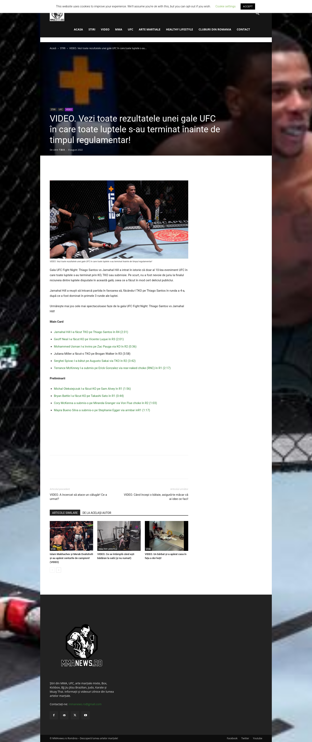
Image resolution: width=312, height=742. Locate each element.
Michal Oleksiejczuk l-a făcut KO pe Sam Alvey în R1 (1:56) (92, 388)
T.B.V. (62, 149)
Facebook (232, 738)
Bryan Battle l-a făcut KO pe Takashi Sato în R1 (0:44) (89, 396)
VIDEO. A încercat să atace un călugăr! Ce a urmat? (78, 497)
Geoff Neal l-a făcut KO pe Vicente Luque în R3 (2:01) (89, 339)
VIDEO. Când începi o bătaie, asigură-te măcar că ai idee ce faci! (156, 497)
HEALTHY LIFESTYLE (179, 29)
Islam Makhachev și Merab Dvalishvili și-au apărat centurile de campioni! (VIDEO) (71, 558)
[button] (257, 14)
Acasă (53, 48)
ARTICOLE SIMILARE (65, 512)
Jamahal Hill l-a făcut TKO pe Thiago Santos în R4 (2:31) (91, 332)
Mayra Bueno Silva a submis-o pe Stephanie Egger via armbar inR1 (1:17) (102, 410)
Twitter (245, 738)
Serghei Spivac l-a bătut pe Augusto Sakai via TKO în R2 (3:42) (95, 361)
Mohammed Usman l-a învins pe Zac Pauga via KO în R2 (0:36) (95, 346)
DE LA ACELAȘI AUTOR (97, 512)
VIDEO (105, 29)
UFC (130, 29)
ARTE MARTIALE (149, 29)
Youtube (257, 738)
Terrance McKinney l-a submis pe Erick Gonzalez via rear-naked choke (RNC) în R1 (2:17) (112, 368)
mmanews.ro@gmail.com (85, 704)
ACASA (78, 29)
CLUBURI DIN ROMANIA (215, 29)
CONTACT (243, 29)
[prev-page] (52, 570)
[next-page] (58, 570)
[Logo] (57, 14)
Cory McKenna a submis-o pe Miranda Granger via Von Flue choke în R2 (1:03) (105, 403)
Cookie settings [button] (225, 6)
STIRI (92, 29)
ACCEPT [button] (248, 6)
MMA (118, 29)
